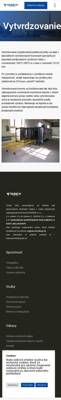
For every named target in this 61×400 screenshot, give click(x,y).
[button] (35, 5)
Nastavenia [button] (13, 385)
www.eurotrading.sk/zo (16, 238)
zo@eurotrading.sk (36, 231)
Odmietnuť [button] (41, 385)
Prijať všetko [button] (28, 385)
